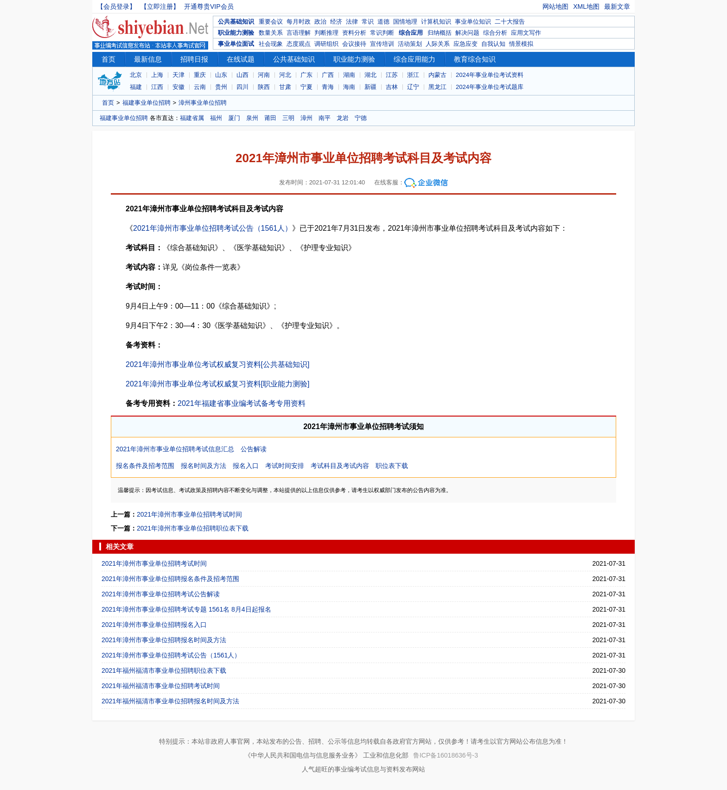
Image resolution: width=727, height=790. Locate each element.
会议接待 (354, 43)
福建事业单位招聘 (146, 102)
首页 (108, 59)
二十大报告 (510, 21)
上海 (157, 74)
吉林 (392, 86)
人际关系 (438, 43)
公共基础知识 (236, 21)
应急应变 (465, 43)
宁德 (361, 117)
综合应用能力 (414, 59)
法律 (352, 21)
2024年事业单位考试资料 (489, 74)
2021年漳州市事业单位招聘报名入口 (154, 624)
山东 (221, 74)
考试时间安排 (284, 465)
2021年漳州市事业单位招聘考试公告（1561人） (212, 228)
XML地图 (586, 6)
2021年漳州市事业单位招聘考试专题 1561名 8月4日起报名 (186, 609)
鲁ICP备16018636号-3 (445, 755)
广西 (328, 74)
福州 (216, 117)
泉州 (252, 117)
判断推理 (326, 32)
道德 (383, 21)
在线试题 (241, 59)
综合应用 (411, 32)
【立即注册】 (159, 6)
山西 (242, 74)
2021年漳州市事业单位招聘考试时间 (189, 514)
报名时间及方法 (203, 465)
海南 (349, 86)
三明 (288, 117)
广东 (306, 74)
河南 (264, 74)
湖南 (349, 74)
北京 (136, 74)
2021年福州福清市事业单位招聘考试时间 (161, 685)
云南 (200, 86)
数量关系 (271, 32)
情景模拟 (521, 43)
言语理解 (299, 32)
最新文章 (617, 6)
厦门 (234, 117)
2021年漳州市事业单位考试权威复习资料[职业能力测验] (217, 384)
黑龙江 (437, 86)
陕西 (264, 86)
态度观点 (299, 43)
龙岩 (343, 117)
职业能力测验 (236, 32)
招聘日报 (194, 59)
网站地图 (555, 6)
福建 (136, 86)
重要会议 (271, 21)
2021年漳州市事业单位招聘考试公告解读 (161, 594)
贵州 (221, 86)
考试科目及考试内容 (340, 465)
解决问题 (467, 32)
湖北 (370, 74)
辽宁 (413, 86)
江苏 (392, 74)
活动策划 (410, 43)
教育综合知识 (475, 59)
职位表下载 (392, 465)
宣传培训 (382, 43)
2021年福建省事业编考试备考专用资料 (242, 403)
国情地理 (405, 21)
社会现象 (271, 43)
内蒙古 (437, 74)
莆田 (270, 117)
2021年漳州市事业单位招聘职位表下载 (193, 528)
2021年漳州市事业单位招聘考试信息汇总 (175, 449)
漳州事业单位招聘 (203, 102)
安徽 (178, 86)
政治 (320, 21)
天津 (178, 74)
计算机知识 (436, 21)
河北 (285, 74)
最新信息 (148, 59)
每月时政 (299, 21)
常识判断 (382, 32)
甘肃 (285, 86)
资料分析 (354, 32)
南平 (325, 117)
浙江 (413, 74)
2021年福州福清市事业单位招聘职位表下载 (164, 670)
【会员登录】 (116, 6)
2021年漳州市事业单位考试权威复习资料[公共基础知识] (217, 364)
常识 (368, 21)
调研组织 (326, 43)
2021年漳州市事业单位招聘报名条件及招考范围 (170, 578)
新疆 (370, 86)
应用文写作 (526, 32)
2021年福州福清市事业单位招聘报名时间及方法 (170, 701)
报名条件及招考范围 (145, 465)
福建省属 (192, 117)
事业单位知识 (473, 21)
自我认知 (493, 43)
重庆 (200, 74)
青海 (328, 86)
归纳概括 (439, 32)
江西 (157, 86)
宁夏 (306, 86)
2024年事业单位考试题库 (489, 86)
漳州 (306, 117)
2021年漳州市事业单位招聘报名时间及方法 (164, 640)
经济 (336, 21)
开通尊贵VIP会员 (209, 6)
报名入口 (246, 465)
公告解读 (254, 449)
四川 (242, 86)
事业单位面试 (236, 43)
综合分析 (495, 32)
